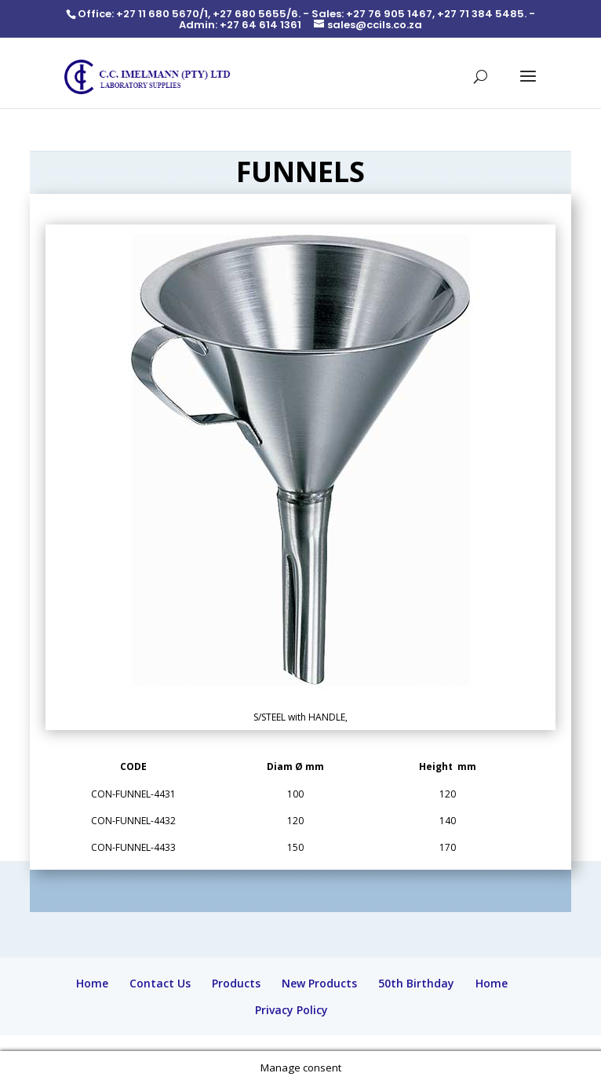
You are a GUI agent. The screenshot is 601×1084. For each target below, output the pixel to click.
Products (236, 983)
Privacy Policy (291, 1009)
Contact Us (160, 983)
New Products (319, 983)
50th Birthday (416, 983)
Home (92, 983)
